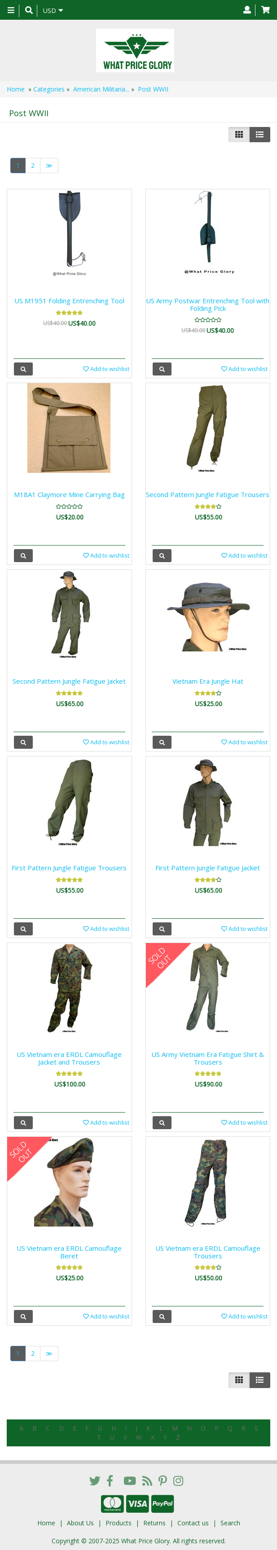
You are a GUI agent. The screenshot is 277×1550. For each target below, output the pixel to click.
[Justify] (259, 134)
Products (119, 1523)
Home (16, 89)
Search (230, 1523)
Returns (154, 1523)
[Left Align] (239, 134)
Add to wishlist (106, 369)
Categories (49, 89)
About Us (80, 1523)
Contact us (193, 1523)
